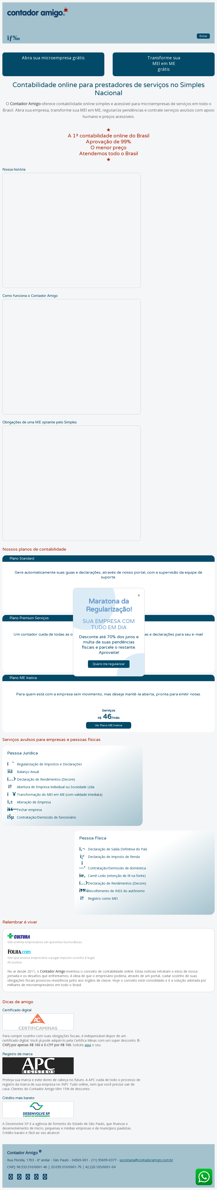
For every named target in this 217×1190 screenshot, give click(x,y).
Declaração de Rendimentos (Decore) (41, 779)
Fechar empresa (24, 809)
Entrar (203, 36)
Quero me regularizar (109, 664)
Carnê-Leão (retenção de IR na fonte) (112, 875)
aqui (88, 1045)
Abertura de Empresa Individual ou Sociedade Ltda (50, 787)
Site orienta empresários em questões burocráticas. (44, 942)
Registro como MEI (98, 898)
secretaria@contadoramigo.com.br (146, 1160)
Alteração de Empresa (29, 802)
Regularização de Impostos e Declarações (44, 764)
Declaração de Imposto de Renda (109, 856)
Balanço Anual (23, 771)
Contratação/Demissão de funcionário (41, 817)
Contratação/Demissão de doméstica (112, 868)
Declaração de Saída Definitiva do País (113, 849)
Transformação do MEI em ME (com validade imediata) (54, 794)
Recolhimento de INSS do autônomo (112, 891)
